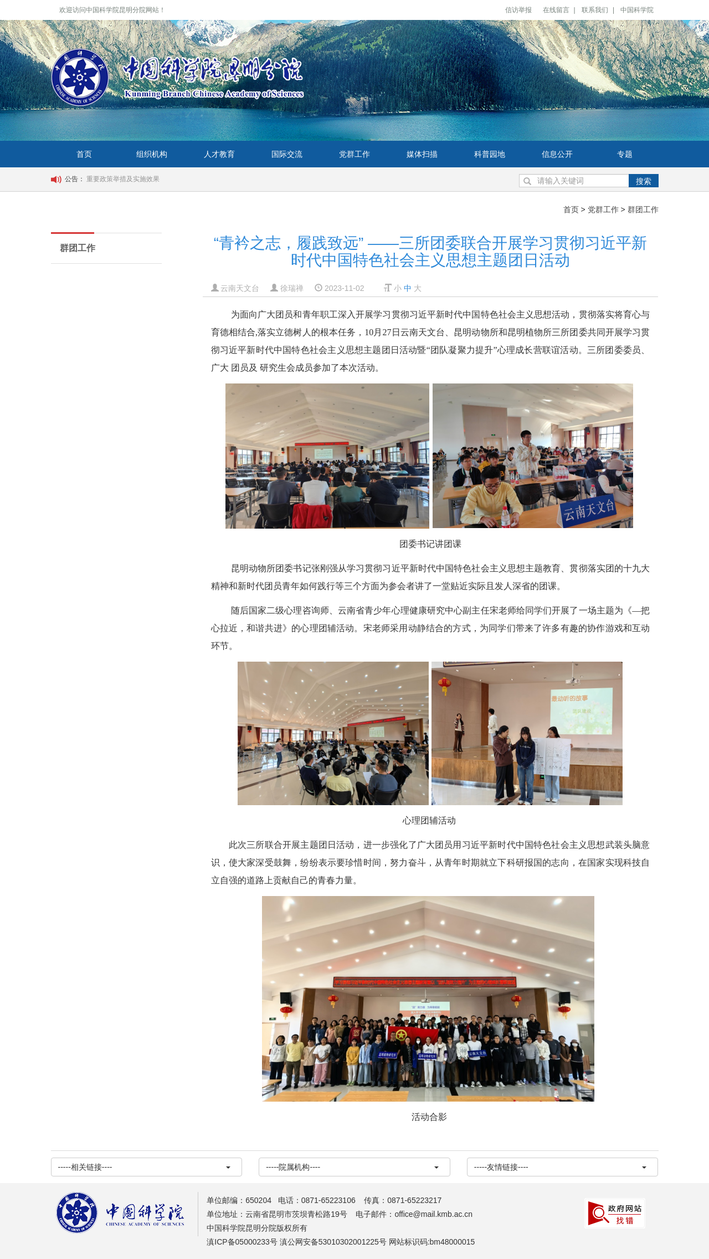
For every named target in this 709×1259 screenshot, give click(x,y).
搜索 (643, 181)
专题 (625, 154)
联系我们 (595, 10)
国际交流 (286, 154)
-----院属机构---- (352, 1167)
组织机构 (151, 154)
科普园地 (489, 154)
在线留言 (556, 10)
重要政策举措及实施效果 (123, 179)
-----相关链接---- (144, 1167)
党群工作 (354, 154)
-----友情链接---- (560, 1167)
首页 (84, 154)
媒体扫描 (422, 154)
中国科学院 (637, 10)
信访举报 (518, 10)
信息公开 (557, 154)
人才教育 (219, 154)
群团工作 (643, 209)
